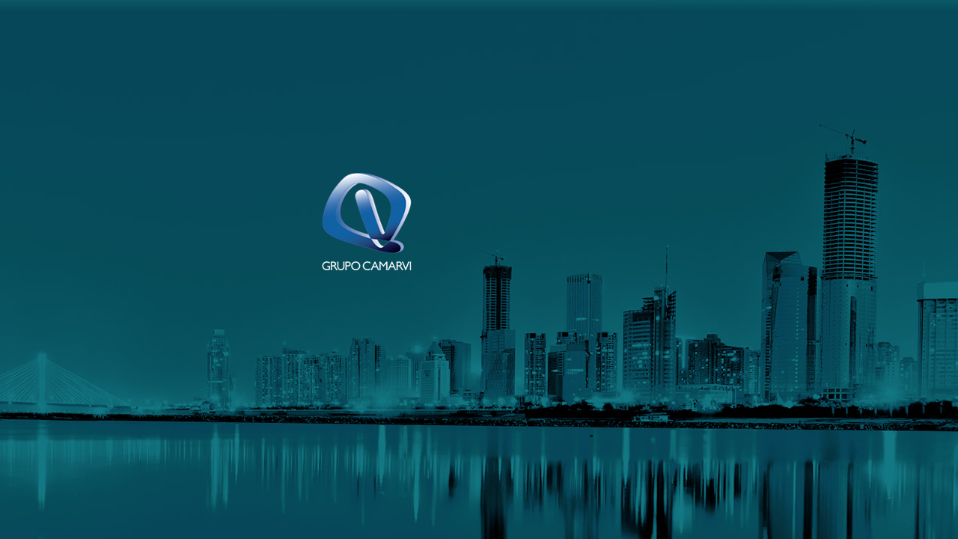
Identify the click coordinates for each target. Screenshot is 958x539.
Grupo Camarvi (367, 221)
